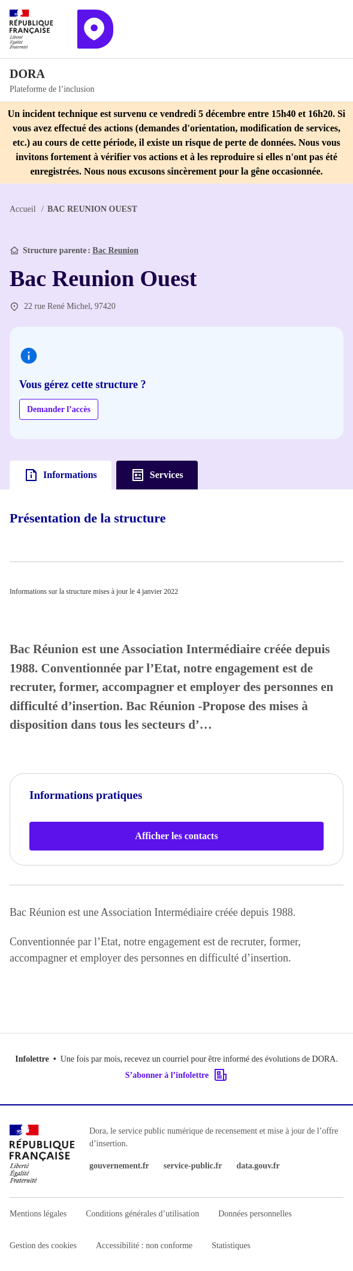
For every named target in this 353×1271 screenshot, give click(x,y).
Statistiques (231, 1245)
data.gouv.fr (257, 1165)
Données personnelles (254, 1213)
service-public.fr (193, 1165)
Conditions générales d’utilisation (142, 1213)
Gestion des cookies (43, 1245)
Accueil (23, 209)
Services (157, 475)
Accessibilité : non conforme (144, 1245)
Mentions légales (38, 1213)
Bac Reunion (115, 250)
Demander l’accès (58, 409)
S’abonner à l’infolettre (176, 1075)
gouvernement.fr (119, 1165)
